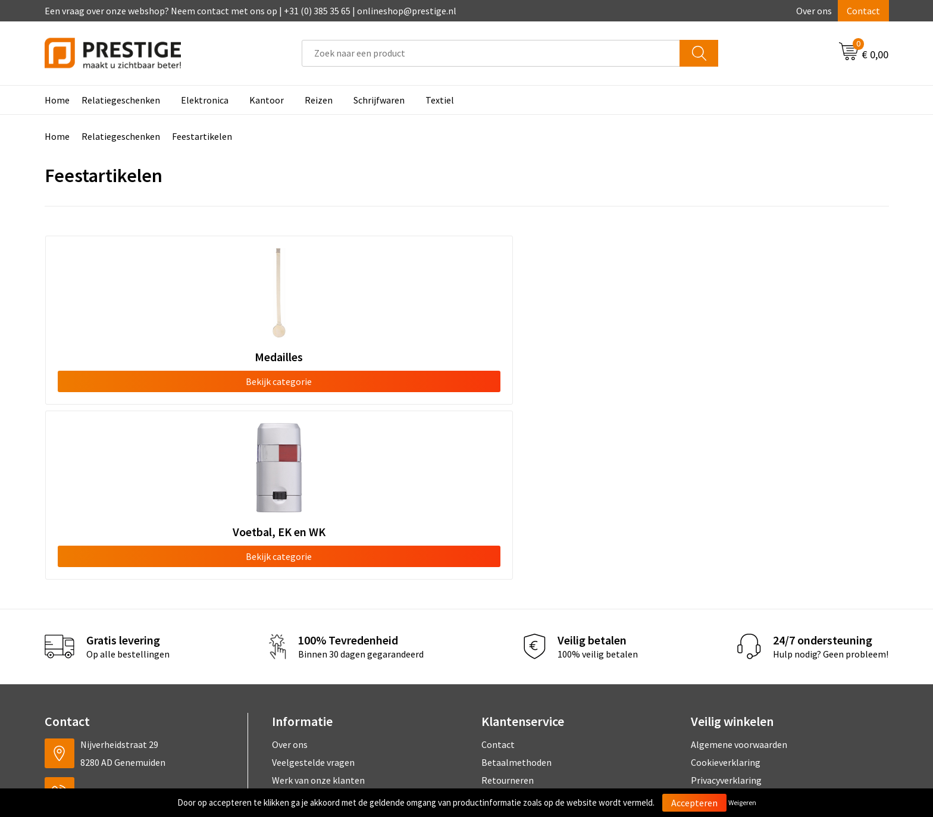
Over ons (814, 11)
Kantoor (266, 100)
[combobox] (491, 53)
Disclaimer (712, 624)
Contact (863, 11)
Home (57, 100)
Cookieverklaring (725, 587)
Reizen (319, 100)
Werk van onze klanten (318, 605)
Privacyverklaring (726, 605)
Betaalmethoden (516, 587)
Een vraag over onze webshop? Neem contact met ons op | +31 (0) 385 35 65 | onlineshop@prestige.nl (250, 11)
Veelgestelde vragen (313, 587)
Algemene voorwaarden (739, 569)
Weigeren (742, 802)
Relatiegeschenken (121, 100)
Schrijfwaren (379, 100)
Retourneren (507, 605)
